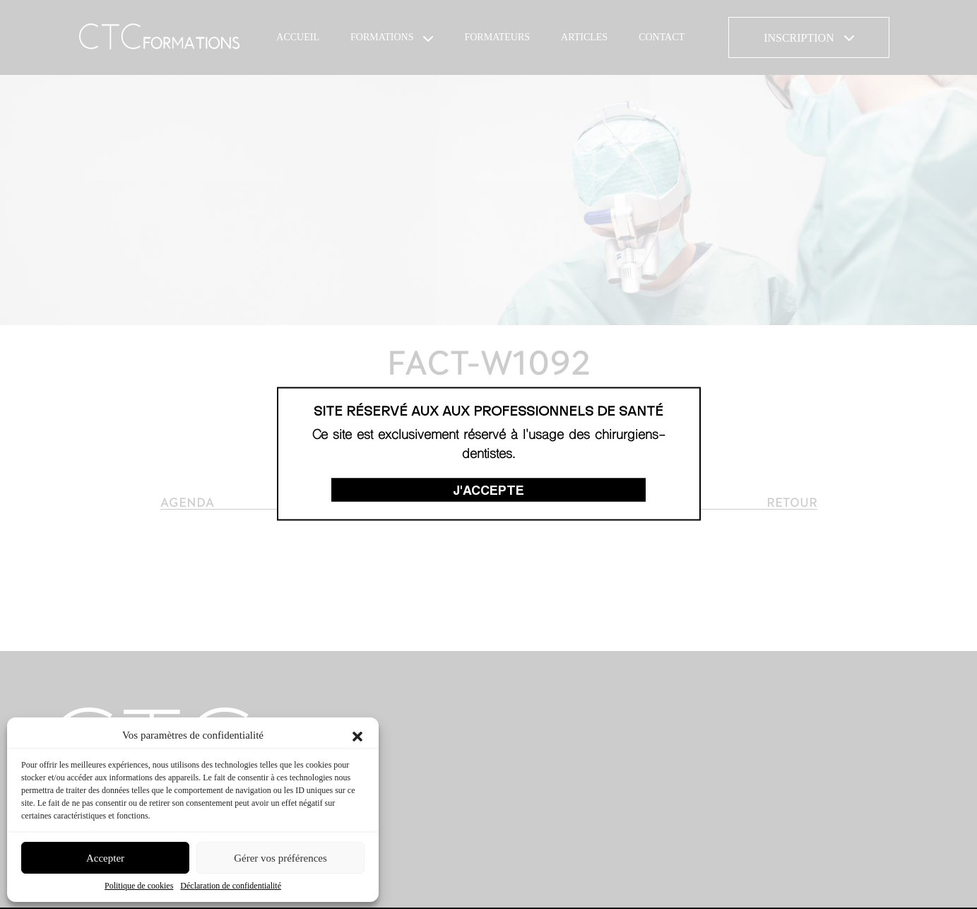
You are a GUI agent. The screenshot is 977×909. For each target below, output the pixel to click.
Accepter (105, 858)
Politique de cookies (139, 886)
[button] (357, 735)
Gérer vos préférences (280, 858)
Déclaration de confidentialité (230, 886)
